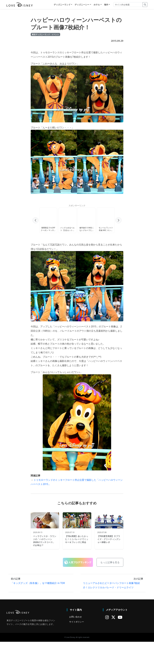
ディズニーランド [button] (62, 4)
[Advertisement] (77, 223)
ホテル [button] (97, 4)
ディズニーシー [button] (82, 4)
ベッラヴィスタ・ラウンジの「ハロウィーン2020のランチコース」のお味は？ (44, 549)
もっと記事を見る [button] (110, 570)
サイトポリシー (76, 630)
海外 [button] (106, 4)
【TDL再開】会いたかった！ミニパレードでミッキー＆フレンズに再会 (76, 547)
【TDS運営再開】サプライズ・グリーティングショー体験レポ (108, 547)
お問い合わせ (75, 625)
